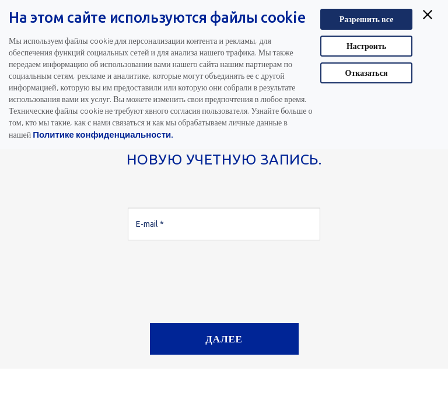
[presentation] (216, 277)
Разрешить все (367, 19)
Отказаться (366, 73)
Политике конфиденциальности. (103, 134)
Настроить (366, 46)
